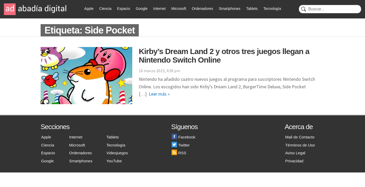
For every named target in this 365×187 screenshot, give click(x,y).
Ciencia (105, 8)
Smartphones (229, 8)
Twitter (181, 145)
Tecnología (272, 8)
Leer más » (159, 94)
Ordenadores (202, 8)
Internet (159, 8)
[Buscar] (330, 9)
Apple (89, 8)
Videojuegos (117, 153)
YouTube (114, 161)
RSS (179, 153)
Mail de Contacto (299, 137)
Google (142, 8)
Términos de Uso (300, 145)
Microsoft (178, 8)
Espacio (123, 8)
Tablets (251, 8)
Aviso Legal (295, 153)
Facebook (183, 137)
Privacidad (294, 161)
